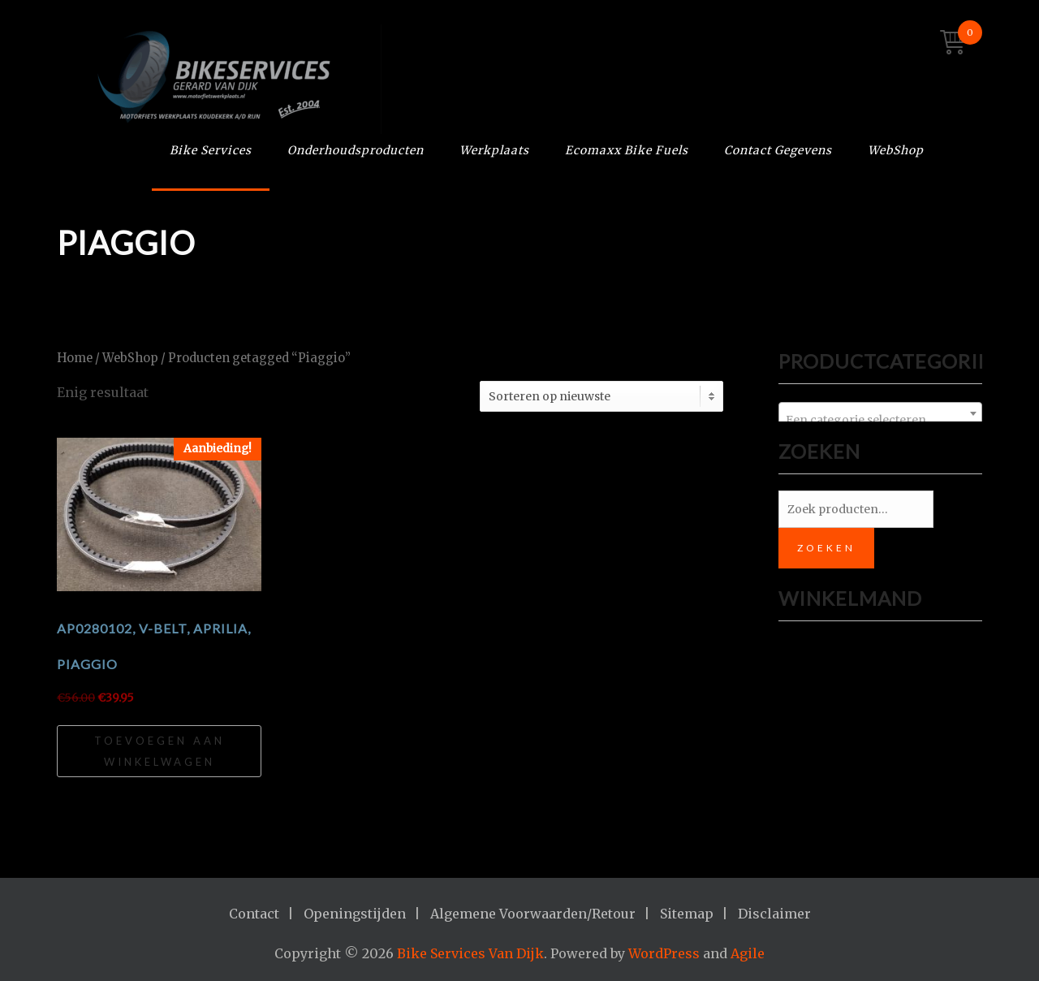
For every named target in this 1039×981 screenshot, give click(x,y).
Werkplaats (494, 150)
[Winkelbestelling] (601, 396)
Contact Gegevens (778, 150)
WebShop (896, 150)
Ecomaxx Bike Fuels (626, 150)
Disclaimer (774, 913)
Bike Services (211, 150)
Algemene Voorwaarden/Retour (533, 913)
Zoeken (826, 548)
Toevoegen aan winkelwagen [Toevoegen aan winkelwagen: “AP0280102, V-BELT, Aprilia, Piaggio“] (159, 751)
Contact (254, 913)
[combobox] (880, 413)
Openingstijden (355, 913)
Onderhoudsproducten (355, 150)
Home (75, 358)
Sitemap (687, 913)
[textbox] (880, 420)
